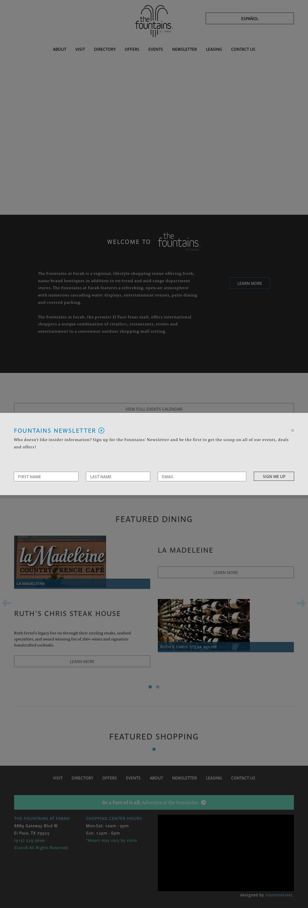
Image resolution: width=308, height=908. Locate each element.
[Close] (292, 430)
